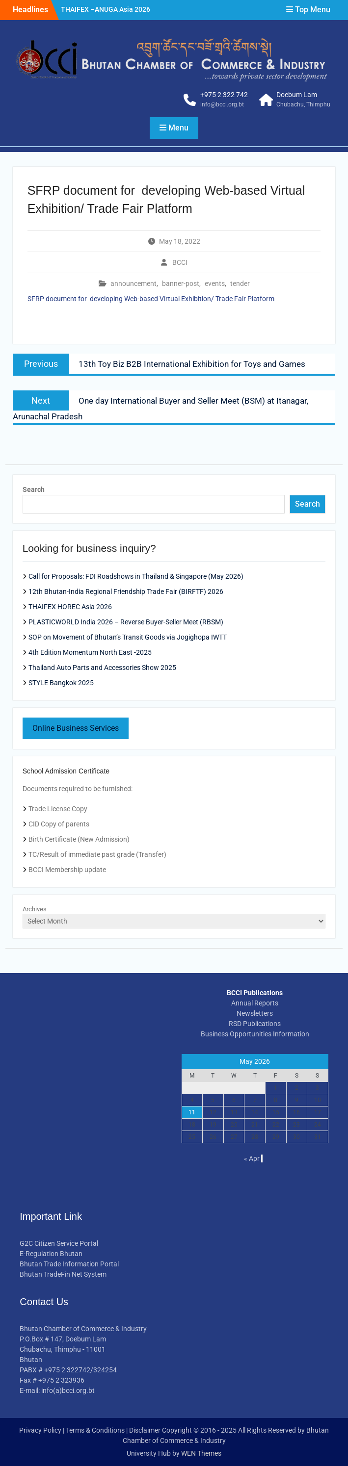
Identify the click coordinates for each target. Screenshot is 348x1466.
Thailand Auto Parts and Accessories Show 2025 (102, 667)
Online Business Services (75, 728)
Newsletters (255, 1013)
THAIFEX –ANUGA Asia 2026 (105, 9)
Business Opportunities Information (255, 1034)
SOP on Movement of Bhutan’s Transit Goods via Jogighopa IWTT (127, 637)
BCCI (179, 262)
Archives (35, 909)
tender (240, 283)
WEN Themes (201, 1453)
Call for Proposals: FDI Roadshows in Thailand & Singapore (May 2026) (135, 576)
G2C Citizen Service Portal (59, 1243)
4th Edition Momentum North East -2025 (90, 652)
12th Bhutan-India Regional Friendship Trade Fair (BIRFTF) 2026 (125, 591)
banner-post (180, 283)
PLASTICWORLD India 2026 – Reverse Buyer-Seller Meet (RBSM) (125, 622)
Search (34, 489)
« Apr (252, 1158)
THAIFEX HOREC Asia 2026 (70, 607)
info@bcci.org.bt (222, 104)
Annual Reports (254, 1003)
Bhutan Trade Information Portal (69, 1264)
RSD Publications (255, 1024)
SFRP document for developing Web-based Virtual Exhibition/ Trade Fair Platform (150, 299)
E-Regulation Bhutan (51, 1254)
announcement (133, 283)
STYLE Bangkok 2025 (61, 683)
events (215, 283)
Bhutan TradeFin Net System (63, 1274)
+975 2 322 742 (224, 95)
